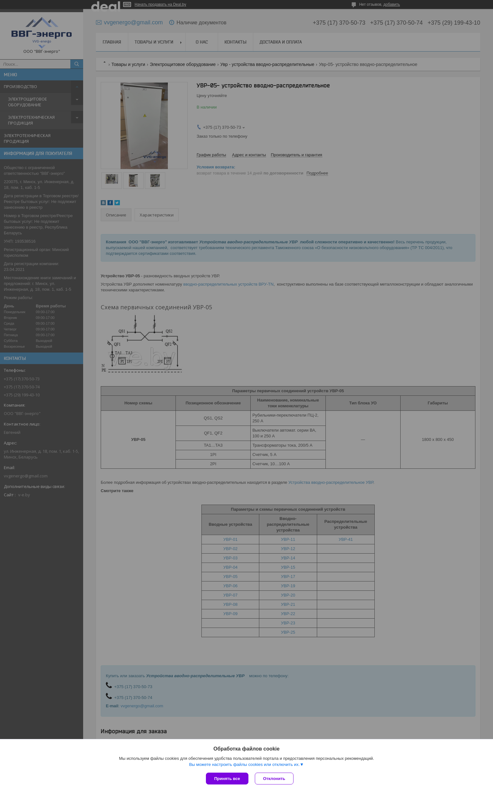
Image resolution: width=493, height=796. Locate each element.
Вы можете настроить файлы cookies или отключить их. (244, 764)
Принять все (227, 778)
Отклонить (274, 778)
